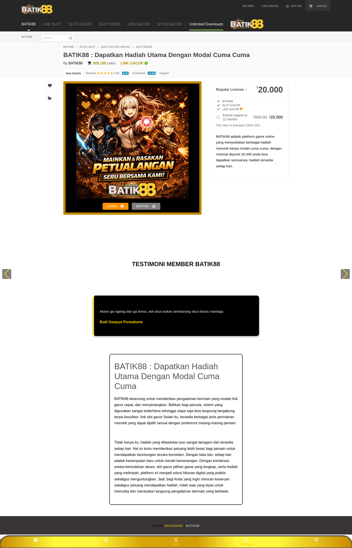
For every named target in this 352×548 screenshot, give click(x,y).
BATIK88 (27, 36)
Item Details (73, 73)
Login (106, 542)
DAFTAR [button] (142, 206)
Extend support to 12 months (253, 117)
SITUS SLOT (87, 47)
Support (164, 73)
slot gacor (164, 467)
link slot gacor (152, 417)
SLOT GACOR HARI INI (115, 47)
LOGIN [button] (112, 206)
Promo (36, 542)
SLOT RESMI (144, 47)
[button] (6, 274)
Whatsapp (246, 542)
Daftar (176, 542)
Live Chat (316, 542)
